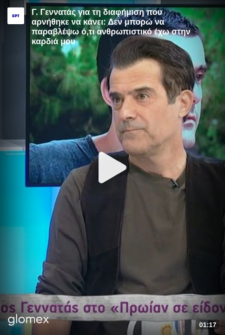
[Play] (112, 167)
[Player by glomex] (28, 320)
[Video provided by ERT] (15, 15)
